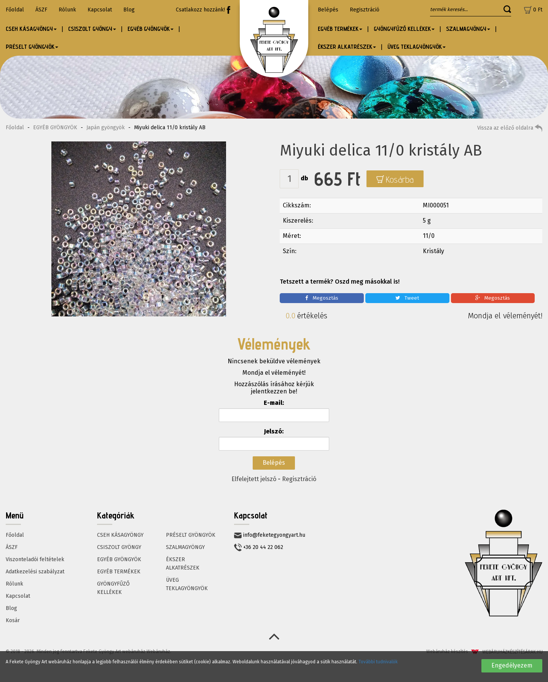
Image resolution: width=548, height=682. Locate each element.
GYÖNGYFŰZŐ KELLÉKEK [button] (404, 28)
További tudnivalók (378, 661)
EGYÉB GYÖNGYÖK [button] (150, 28)
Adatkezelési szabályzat (35, 571)
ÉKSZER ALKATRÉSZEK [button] (347, 46)
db (304, 178)
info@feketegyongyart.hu (269, 535)
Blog (129, 9)
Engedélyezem (511, 665)
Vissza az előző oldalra (509, 128)
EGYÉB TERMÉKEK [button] (340, 28)
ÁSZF (41, 9)
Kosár (13, 620)
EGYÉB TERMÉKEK (118, 571)
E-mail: (274, 402)
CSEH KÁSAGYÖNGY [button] (31, 28)
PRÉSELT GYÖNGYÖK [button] (32, 46)
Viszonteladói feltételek (35, 559)
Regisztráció (364, 9)
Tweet (407, 298)
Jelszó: (274, 431)
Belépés (328, 9)
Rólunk (67, 9)
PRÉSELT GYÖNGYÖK (190, 535)
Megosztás (321, 298)
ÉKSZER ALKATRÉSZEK (182, 563)
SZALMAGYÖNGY (185, 547)
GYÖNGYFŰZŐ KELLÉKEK (113, 588)
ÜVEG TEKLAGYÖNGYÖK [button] (416, 46)
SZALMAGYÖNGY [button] (468, 28)
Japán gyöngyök (105, 127)
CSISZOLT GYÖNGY (119, 547)
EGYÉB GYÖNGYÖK (55, 127)
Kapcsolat (100, 9)
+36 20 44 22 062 (258, 547)
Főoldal (15, 9)
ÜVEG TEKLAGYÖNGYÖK (187, 584)
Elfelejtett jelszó (253, 479)
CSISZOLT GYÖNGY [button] (92, 28)
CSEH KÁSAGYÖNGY (120, 535)
